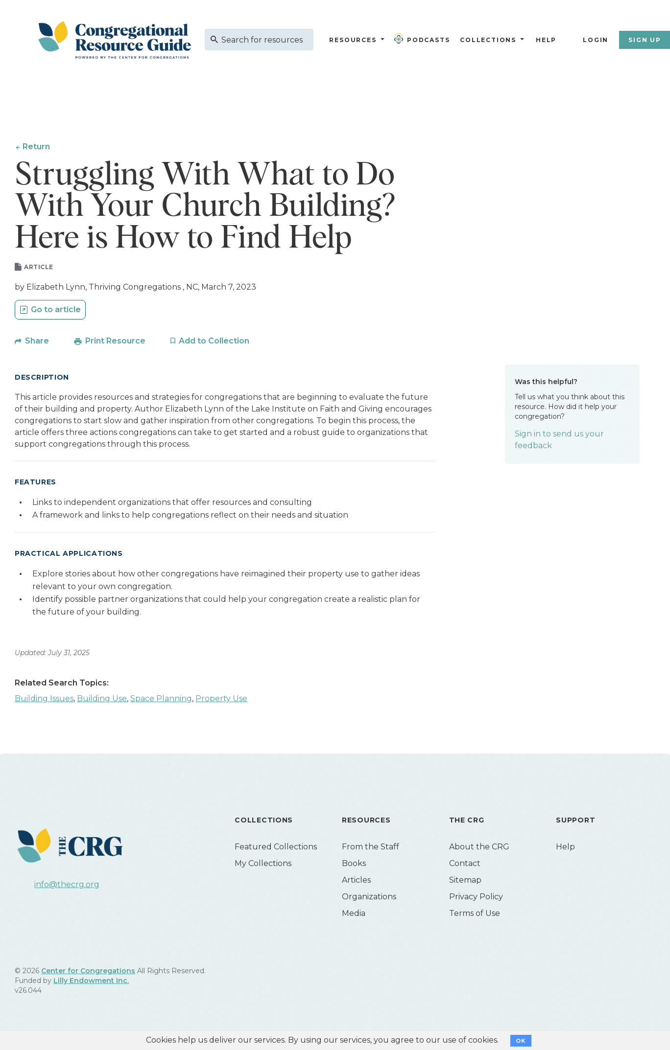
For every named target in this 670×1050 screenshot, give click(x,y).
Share (37, 341)
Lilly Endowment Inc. (91, 981)
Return (36, 146)
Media (353, 914)
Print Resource (115, 341)
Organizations (369, 897)
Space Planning (161, 699)
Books (354, 864)
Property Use (221, 699)
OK (521, 1040)
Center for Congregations (88, 971)
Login (595, 40)
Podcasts (424, 38)
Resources (352, 40)
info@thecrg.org (66, 885)
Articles (356, 881)
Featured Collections (276, 847)
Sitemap (465, 881)
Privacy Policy (476, 897)
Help (546, 40)
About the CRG (479, 847)
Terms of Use (474, 914)
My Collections (263, 864)
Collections (486, 40)
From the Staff (370, 847)
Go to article (56, 311)
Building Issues (44, 699)
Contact (464, 864)
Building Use (102, 699)
